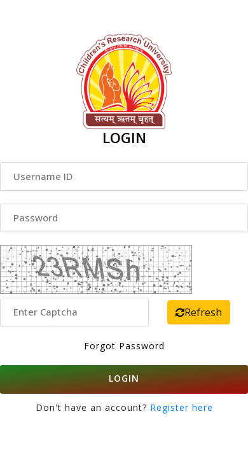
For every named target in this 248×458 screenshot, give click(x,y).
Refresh (199, 312)
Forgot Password (124, 346)
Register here (180, 407)
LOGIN (124, 378)
